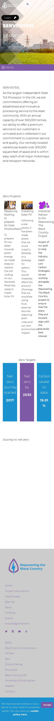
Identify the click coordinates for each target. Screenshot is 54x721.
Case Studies (12, 596)
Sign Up (10, 602)
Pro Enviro (11, 669)
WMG (8, 642)
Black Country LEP (16, 675)
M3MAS (9, 686)
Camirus (10, 691)
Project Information (17, 591)
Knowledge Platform (17, 623)
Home (8, 585)
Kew (7, 659)
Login (11, 18)
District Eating (13, 664)
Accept (47, 705)
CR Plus (9, 653)
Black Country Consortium (20, 648)
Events (9, 618)
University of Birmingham (20, 680)
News (8, 607)
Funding (10, 612)
